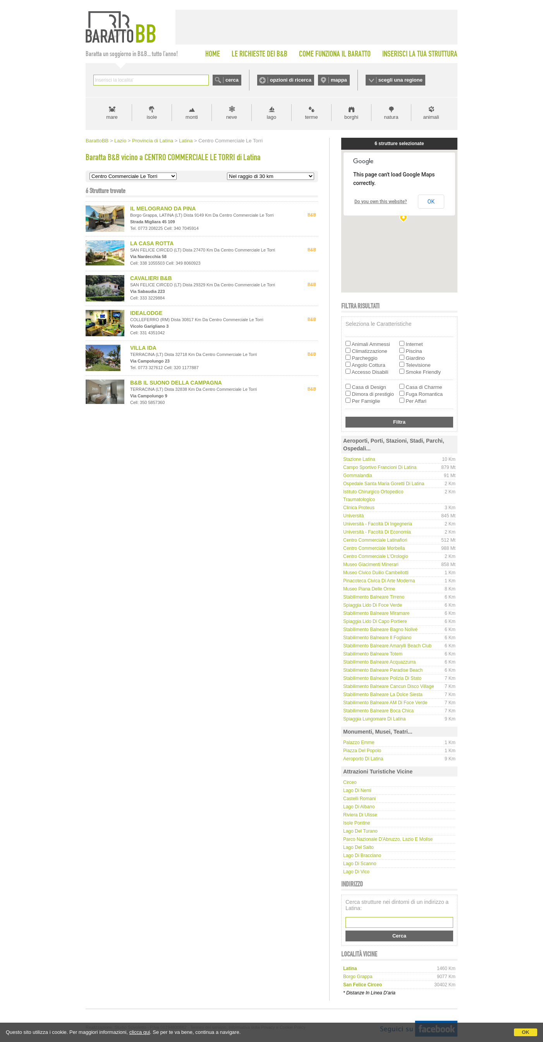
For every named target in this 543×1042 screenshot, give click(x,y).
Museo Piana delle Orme (369, 589)
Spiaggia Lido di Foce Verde (372, 605)
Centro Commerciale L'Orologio (375, 556)
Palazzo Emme (359, 742)
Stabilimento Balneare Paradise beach (383, 670)
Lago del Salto (358, 847)
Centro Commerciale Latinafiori (375, 540)
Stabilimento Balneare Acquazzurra (379, 662)
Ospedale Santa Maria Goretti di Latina (383, 483)
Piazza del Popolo (362, 750)
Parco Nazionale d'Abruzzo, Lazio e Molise (388, 839)
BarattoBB (97, 141)
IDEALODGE (146, 313)
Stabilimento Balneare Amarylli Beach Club (387, 645)
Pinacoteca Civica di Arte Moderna (379, 580)
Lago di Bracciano (362, 855)
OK (525, 1032)
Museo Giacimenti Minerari (371, 564)
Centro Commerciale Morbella (374, 548)
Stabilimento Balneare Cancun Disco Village (388, 686)
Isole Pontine (356, 823)
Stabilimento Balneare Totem (372, 654)
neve (231, 117)
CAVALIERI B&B (151, 278)
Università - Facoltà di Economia (377, 532)
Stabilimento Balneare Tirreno (373, 597)
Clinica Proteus (359, 507)
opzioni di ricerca (290, 80)
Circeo (350, 782)
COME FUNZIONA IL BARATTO (335, 54)
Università (353, 515)
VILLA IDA (143, 348)
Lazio (120, 141)
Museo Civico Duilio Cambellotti (376, 572)
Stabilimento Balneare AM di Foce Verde (385, 702)
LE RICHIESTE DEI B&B (259, 54)
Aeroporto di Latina (363, 758)
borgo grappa (357, 976)
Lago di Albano (359, 806)
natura (391, 117)
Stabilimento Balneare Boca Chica (378, 710)
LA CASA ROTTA (152, 243)
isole (152, 117)
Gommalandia (357, 475)
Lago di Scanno (359, 863)
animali (431, 117)
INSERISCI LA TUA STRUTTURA (419, 54)
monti (192, 117)
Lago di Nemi (357, 790)
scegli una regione (400, 80)
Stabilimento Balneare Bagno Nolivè (380, 629)
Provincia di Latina (152, 141)
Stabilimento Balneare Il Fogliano (377, 637)
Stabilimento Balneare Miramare (376, 613)
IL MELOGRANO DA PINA (163, 208)
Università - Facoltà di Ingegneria (377, 524)
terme (311, 117)
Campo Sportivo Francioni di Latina (379, 467)
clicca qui (139, 1032)
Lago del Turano (360, 831)
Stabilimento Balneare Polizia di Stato (382, 678)
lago (272, 117)
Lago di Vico (356, 871)
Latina (185, 141)
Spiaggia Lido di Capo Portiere (375, 621)
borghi (351, 117)
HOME (212, 54)
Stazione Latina (359, 459)
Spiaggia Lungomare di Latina (374, 719)
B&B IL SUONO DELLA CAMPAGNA (176, 383)
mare (112, 117)
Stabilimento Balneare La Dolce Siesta (383, 694)
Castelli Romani (359, 798)
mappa (339, 80)
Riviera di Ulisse (360, 815)
